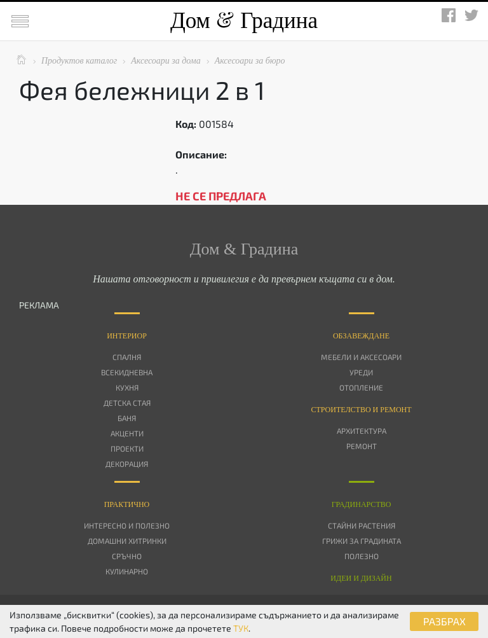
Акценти (127, 433)
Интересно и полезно (127, 525)
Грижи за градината (361, 540)
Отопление (361, 387)
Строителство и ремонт (361, 409)
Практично (127, 504)
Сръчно (127, 555)
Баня (127, 417)
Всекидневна (126, 372)
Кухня (127, 387)
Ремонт (361, 445)
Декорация (126, 463)
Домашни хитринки (127, 540)
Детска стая (127, 402)
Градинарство (361, 504)
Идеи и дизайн (360, 578)
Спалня (126, 356)
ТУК (240, 628)
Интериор (127, 335)
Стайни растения (361, 525)
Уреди (361, 372)
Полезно (361, 555)
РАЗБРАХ (444, 621)
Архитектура (361, 430)
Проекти (127, 448)
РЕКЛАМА (39, 305)
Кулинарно (126, 571)
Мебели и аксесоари (361, 356)
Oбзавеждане (361, 335)
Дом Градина (244, 20)
